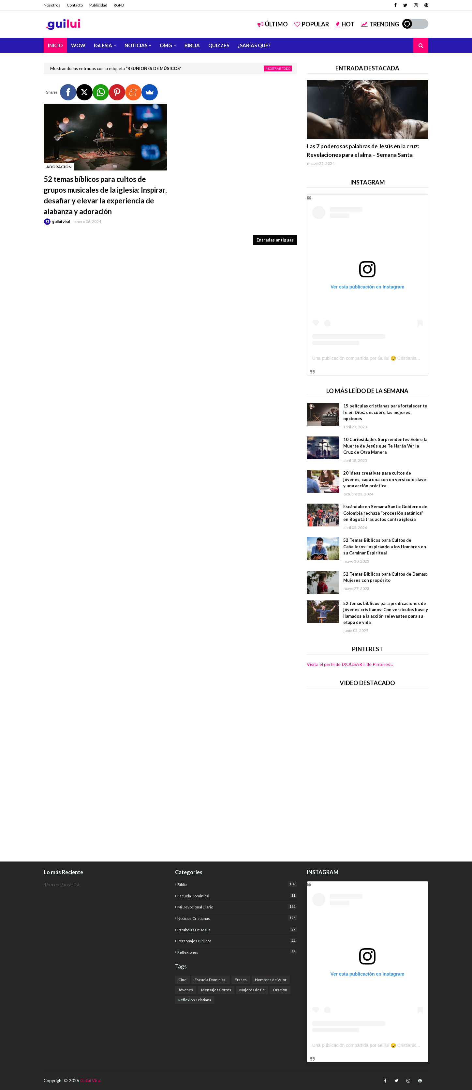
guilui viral (61, 221)
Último (273, 24)
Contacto (75, 5)
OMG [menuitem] (166, 45)
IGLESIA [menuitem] (103, 45)
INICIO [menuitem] (55, 45)
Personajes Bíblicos (237, 940)
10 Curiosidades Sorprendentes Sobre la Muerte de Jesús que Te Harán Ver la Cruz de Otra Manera (385, 446)
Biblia (237, 884)
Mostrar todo (278, 68)
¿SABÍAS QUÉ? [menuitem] (254, 45)
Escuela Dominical (237, 895)
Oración (280, 989)
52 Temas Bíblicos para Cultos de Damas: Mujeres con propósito (385, 577)
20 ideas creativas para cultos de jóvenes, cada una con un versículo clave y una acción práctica (384, 479)
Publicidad (98, 5)
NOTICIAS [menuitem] (136, 45)
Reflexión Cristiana (194, 999)
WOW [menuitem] (78, 45)
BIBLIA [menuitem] (192, 45)
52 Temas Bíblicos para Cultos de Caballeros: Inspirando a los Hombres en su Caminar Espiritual (384, 546)
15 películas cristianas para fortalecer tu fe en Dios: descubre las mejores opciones (385, 412)
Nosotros (52, 5)
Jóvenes (185, 989)
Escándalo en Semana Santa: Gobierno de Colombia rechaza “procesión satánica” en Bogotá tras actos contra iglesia (385, 513)
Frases (241, 979)
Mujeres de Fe (252, 989)
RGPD (119, 5)
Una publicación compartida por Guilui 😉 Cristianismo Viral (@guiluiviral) (386, 358)
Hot (344, 24)
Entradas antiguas (275, 240)
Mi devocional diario (237, 906)
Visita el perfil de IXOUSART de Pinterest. (350, 664)
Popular (311, 24)
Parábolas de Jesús (237, 929)
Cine (182, 979)
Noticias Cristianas (237, 918)
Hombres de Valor (271, 979)
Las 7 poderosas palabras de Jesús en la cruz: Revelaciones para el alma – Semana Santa (363, 150)
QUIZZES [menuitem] (218, 45)
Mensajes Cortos (216, 989)
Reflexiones (237, 952)
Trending (380, 24)
